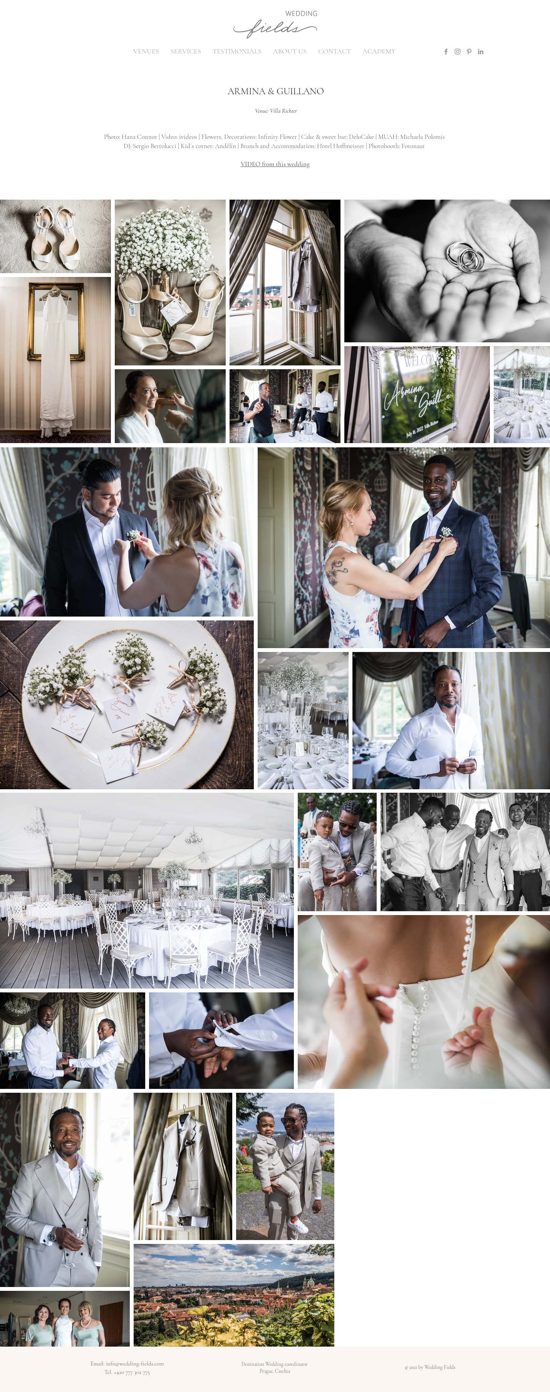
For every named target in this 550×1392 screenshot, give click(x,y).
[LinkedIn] (481, 51)
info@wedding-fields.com (135, 1363)
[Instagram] (457, 51)
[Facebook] (446, 51)
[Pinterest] (469, 51)
